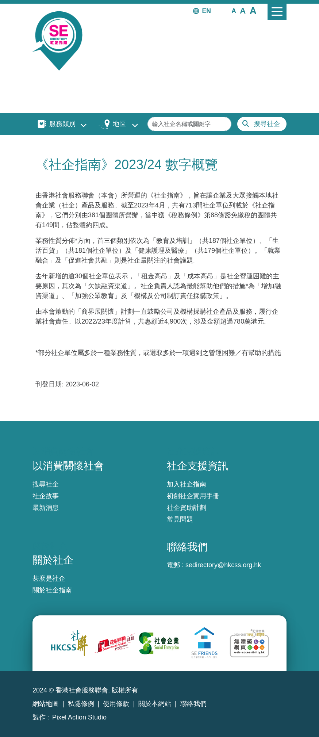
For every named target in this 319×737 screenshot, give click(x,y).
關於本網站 (154, 703)
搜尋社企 (267, 123)
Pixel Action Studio (79, 717)
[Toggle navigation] (277, 12)
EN (206, 11)
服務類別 (62, 123)
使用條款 (116, 703)
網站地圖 (45, 703)
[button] (233, 10)
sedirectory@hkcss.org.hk (223, 565)
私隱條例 (81, 703)
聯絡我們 (193, 703)
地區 (119, 123)
